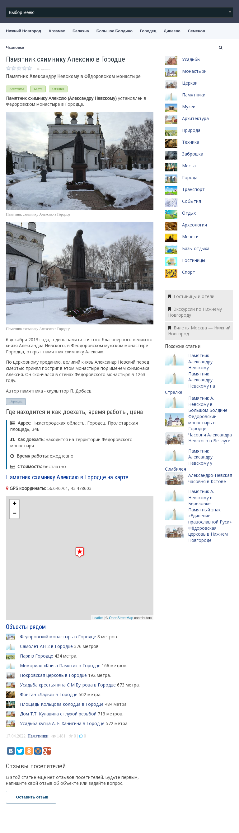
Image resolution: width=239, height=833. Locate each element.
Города (190, 177)
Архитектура (195, 118)
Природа (191, 130)
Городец (148, 31)
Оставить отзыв (31, 797)
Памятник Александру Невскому (200, 361)
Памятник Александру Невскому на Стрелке (190, 383)
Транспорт (193, 189)
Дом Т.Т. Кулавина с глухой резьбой (58, 714)
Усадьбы (191, 59)
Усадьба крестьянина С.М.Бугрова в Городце (68, 685)
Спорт (188, 272)
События (191, 201)
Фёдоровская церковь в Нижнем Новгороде (208, 534)
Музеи (188, 106)
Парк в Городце (36, 656)
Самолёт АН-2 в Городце (46, 646)
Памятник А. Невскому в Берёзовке (201, 497)
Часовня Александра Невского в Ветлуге (210, 438)
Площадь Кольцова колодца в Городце (62, 704)
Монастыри (194, 71)
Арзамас (57, 31)
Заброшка (192, 154)
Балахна (81, 31)
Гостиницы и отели (191, 296)
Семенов (196, 31)
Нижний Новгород (23, 31)
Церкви (190, 83)
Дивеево (172, 31)
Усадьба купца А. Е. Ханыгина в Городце (62, 723)
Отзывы (58, 89)
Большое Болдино (114, 31)
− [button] (14, 514)
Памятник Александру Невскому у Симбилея (189, 460)
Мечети (190, 237)
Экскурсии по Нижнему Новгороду (195, 312)
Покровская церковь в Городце (53, 675)
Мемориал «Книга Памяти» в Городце (60, 665)
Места (189, 166)
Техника (190, 142)
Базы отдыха (195, 248)
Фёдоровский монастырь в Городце (58, 637)
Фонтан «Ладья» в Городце (48, 694)
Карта (38, 89)
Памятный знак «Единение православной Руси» (210, 516)
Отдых (189, 213)
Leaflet (97, 618)
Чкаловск (15, 47)
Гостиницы (193, 260)
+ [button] (14, 504)
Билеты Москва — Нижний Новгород (199, 331)
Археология (194, 225)
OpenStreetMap (121, 618)
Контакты (16, 89)
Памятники (38, 736)
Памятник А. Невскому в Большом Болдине (207, 404)
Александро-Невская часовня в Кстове (210, 478)
